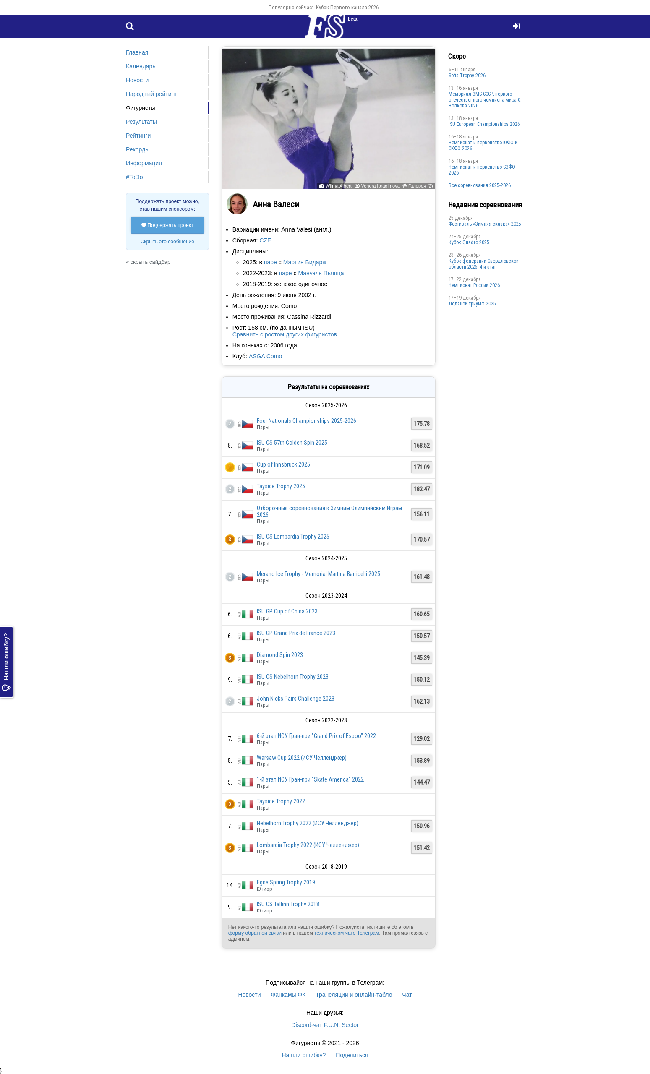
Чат (407, 994)
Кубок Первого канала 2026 (347, 7)
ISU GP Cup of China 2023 (287, 611)
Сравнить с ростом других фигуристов (284, 334)
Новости (137, 80)
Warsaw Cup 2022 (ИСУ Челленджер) (302, 757)
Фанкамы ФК (288, 994)
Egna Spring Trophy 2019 (286, 882)
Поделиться (352, 1055)
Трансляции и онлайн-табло (354, 994)
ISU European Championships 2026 (484, 124)
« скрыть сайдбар (148, 262)
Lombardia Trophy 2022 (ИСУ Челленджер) (308, 845)
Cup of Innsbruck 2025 (283, 464)
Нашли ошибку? (6, 662)
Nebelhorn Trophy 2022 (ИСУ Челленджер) (307, 823)
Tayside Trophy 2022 (281, 801)
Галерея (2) (420, 185)
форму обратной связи (255, 933)
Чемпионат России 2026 (474, 285)
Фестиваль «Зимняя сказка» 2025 (485, 224)
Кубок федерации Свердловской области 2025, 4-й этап (484, 264)
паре (270, 262)
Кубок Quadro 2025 (469, 242)
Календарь (141, 66)
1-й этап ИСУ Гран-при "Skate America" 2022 (310, 779)
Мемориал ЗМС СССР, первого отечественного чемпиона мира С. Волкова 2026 (485, 100)
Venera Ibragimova (380, 185)
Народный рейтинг (151, 94)
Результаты (141, 121)
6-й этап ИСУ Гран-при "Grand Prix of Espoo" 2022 (316, 736)
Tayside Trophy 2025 (281, 486)
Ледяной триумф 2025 (472, 304)
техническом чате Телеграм (346, 933)
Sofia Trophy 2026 (467, 75)
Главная (137, 52)
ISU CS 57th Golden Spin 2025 (292, 442)
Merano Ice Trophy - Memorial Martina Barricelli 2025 (318, 574)
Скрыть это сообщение (167, 242)
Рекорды (137, 149)
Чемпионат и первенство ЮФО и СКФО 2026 (483, 145)
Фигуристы (140, 107)
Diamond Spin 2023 (280, 655)
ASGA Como (265, 356)
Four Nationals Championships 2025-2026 (306, 420)
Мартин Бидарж (304, 262)
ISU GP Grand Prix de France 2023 (296, 633)
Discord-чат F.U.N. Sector (324, 1025)
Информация (144, 163)
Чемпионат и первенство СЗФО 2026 (482, 170)
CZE (265, 240)
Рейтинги (138, 135)
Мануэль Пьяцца (321, 273)
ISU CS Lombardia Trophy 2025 (293, 536)
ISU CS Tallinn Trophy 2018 (288, 904)
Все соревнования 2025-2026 (480, 185)
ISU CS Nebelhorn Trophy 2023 (293, 676)
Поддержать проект (167, 225)
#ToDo (134, 177)
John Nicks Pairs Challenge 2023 (295, 698)
